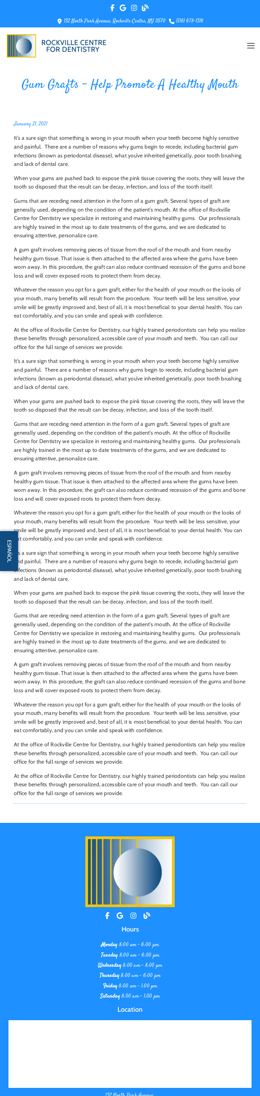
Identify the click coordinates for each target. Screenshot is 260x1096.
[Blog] (147, 916)
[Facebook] (108, 916)
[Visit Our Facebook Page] (113, 8)
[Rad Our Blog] (145, 8)
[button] (251, 46)
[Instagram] (133, 916)
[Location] (120, 916)
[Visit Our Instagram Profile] (134, 8)
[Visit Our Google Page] (123, 8)
